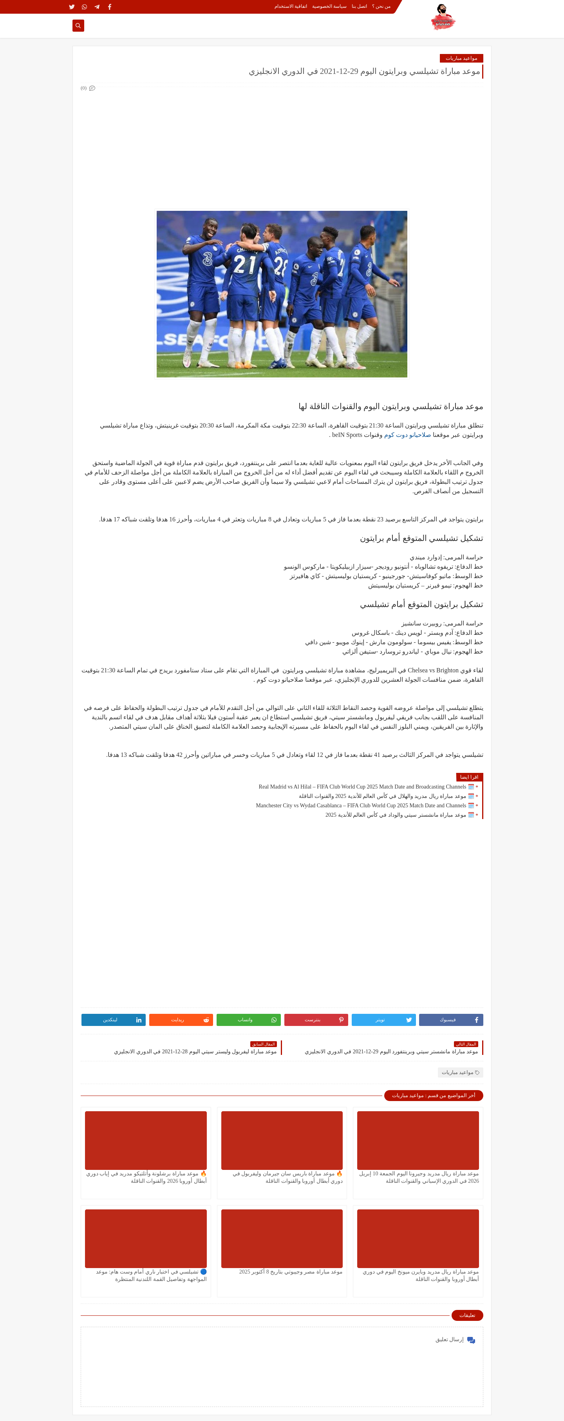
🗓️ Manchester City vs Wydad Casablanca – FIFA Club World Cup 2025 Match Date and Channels (365, 805)
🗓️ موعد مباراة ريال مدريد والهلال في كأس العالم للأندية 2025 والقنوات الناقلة (386, 796)
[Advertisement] (281, 148)
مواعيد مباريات (461, 58)
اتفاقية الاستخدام (291, 6)
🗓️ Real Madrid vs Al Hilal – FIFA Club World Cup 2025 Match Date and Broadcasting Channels (366, 787)
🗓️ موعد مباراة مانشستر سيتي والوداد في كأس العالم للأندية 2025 (399, 815)
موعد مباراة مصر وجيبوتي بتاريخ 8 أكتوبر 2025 (291, 1272)
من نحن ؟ (381, 6)
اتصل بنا (359, 6)
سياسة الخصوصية (329, 6)
